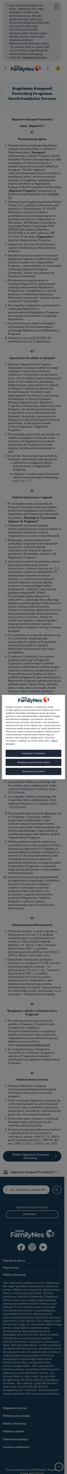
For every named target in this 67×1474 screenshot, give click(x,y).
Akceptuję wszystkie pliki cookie (33, 762)
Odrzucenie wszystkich (33, 771)
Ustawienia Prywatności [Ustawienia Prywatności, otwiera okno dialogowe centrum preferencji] (33, 753)
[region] (33, 737)
